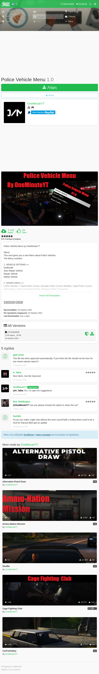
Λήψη (50, 87)
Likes (24, 232)
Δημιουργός (33, 387)
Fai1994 (17, 416)
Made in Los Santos (10, 669)
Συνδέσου (29, 434)
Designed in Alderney (11, 666)
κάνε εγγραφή (43, 434)
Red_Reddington (21, 401)
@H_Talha (18, 390)
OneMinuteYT (35, 103)
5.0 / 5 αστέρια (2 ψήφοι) (11, 239)
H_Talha (17, 372)
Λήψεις (10, 232)
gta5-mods (18, 355)
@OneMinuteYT (21, 405)
